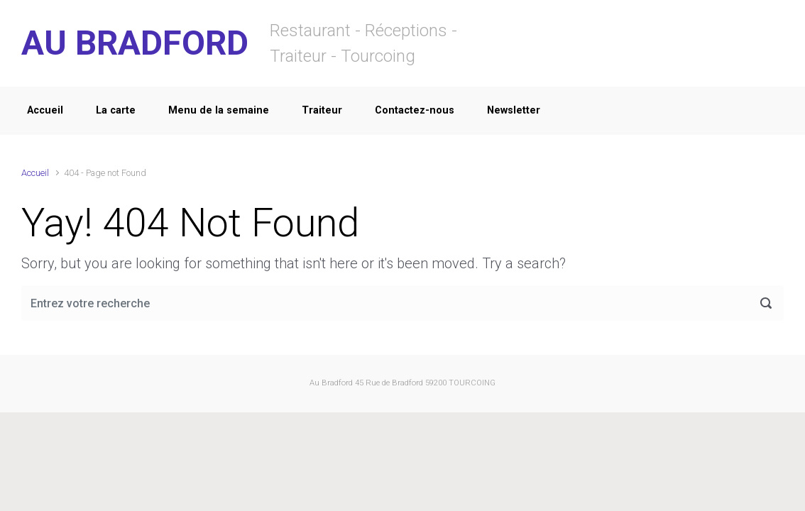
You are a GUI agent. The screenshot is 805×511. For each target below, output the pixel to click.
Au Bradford (331, 383)
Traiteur (322, 110)
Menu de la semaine (218, 110)
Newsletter (513, 110)
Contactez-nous (414, 110)
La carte (116, 110)
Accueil (45, 110)
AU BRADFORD (134, 43)
